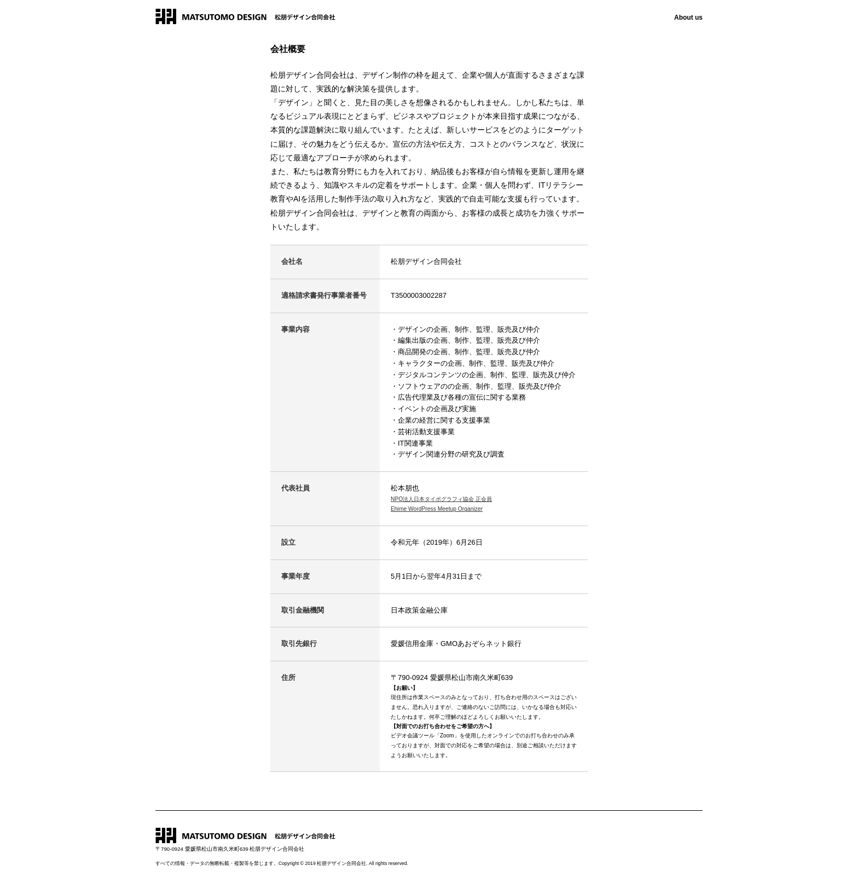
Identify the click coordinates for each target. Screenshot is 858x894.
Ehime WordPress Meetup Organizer (437, 509)
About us (688, 17)
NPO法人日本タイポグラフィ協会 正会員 (441, 499)
